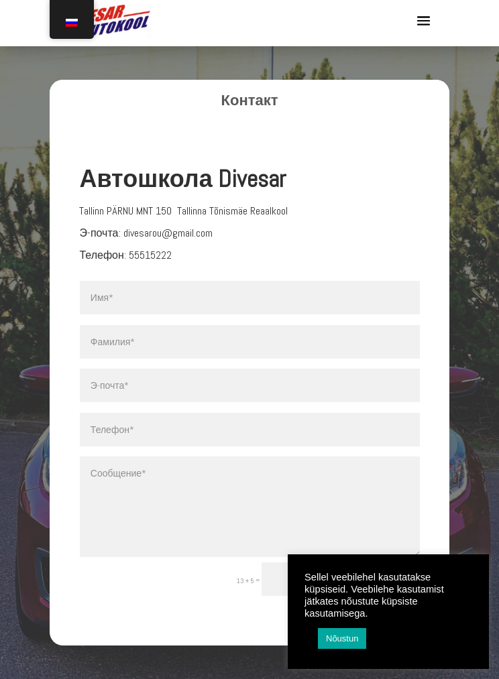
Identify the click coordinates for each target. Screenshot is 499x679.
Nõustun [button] (342, 638)
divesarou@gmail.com (168, 233)
